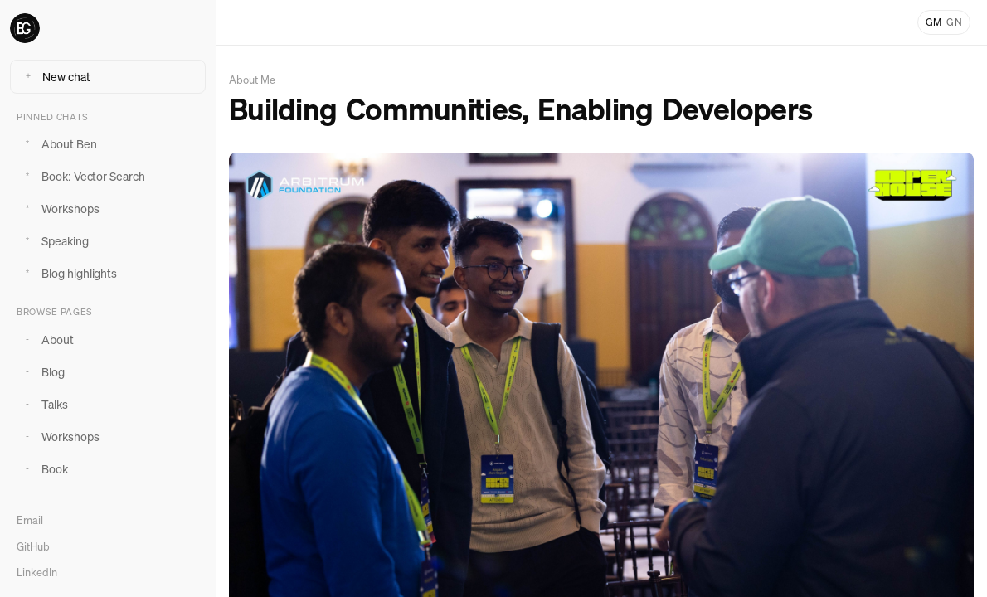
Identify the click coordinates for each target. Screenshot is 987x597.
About (47, 339)
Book (44, 469)
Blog (42, 372)
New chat (55, 77)
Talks (44, 404)
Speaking (54, 241)
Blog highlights (68, 273)
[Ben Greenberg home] (108, 28)
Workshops (60, 208)
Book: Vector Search (82, 176)
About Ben (58, 144)
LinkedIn (37, 572)
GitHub (33, 547)
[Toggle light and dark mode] (943, 22)
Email (30, 520)
